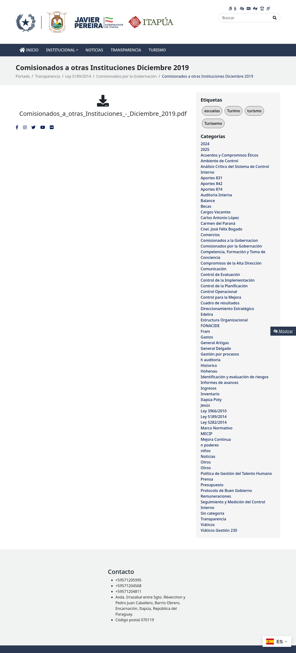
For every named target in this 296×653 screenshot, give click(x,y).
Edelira (207, 314)
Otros (206, 462)
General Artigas (215, 342)
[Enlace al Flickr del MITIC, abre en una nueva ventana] (51, 127)
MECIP (206, 433)
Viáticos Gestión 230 (219, 530)
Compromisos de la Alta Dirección (231, 263)
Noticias (208, 456)
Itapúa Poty (211, 399)
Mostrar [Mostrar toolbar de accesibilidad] (283, 331)
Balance (208, 200)
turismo (254, 110)
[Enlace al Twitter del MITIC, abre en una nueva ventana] (33, 127)
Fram (205, 331)
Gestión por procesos (220, 354)
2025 (205, 149)
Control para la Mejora (221, 297)
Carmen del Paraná (218, 223)
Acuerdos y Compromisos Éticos (229, 155)
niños (206, 450)
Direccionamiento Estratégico (227, 308)
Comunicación (213, 268)
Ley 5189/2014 (78, 76)
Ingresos (209, 388)
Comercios (210, 234)
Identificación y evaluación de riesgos (234, 376)
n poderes (210, 445)
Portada (23, 76)
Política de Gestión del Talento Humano (236, 473)
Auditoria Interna (216, 195)
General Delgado (216, 348)
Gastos (207, 337)
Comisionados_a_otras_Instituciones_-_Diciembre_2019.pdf (102, 113)
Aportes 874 (211, 189)
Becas (206, 206)
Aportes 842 (211, 183)
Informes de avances (219, 382)
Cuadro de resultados (220, 303)
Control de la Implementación (228, 280)
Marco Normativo (216, 428)
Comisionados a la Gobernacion (229, 240)
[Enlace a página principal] (94, 21)
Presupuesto (212, 484)
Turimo (233, 110)
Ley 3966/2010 (214, 411)
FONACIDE (210, 325)
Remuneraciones (216, 496)
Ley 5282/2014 (214, 422)
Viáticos (208, 524)
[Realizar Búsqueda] (274, 17)
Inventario (210, 393)
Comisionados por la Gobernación (126, 76)
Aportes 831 (211, 177)
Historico (209, 365)
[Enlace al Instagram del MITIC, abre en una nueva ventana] (25, 127)
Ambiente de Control (219, 160)
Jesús (205, 405)
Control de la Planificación (224, 285)
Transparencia (47, 76)
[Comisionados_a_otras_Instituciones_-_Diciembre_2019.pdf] (103, 101)
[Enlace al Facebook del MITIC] (17, 127)
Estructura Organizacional (224, 320)
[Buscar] (243, 17)
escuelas (212, 110)
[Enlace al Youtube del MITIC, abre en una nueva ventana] (42, 127)
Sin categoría (212, 513)
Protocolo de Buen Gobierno (226, 490)
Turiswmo (213, 123)
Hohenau (209, 371)
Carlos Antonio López (220, 217)
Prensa (207, 479)
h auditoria (211, 359)
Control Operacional (219, 291)
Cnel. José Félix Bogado (221, 229)
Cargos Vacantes (216, 212)
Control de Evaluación (220, 274)
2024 (205, 143)
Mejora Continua (216, 439)
